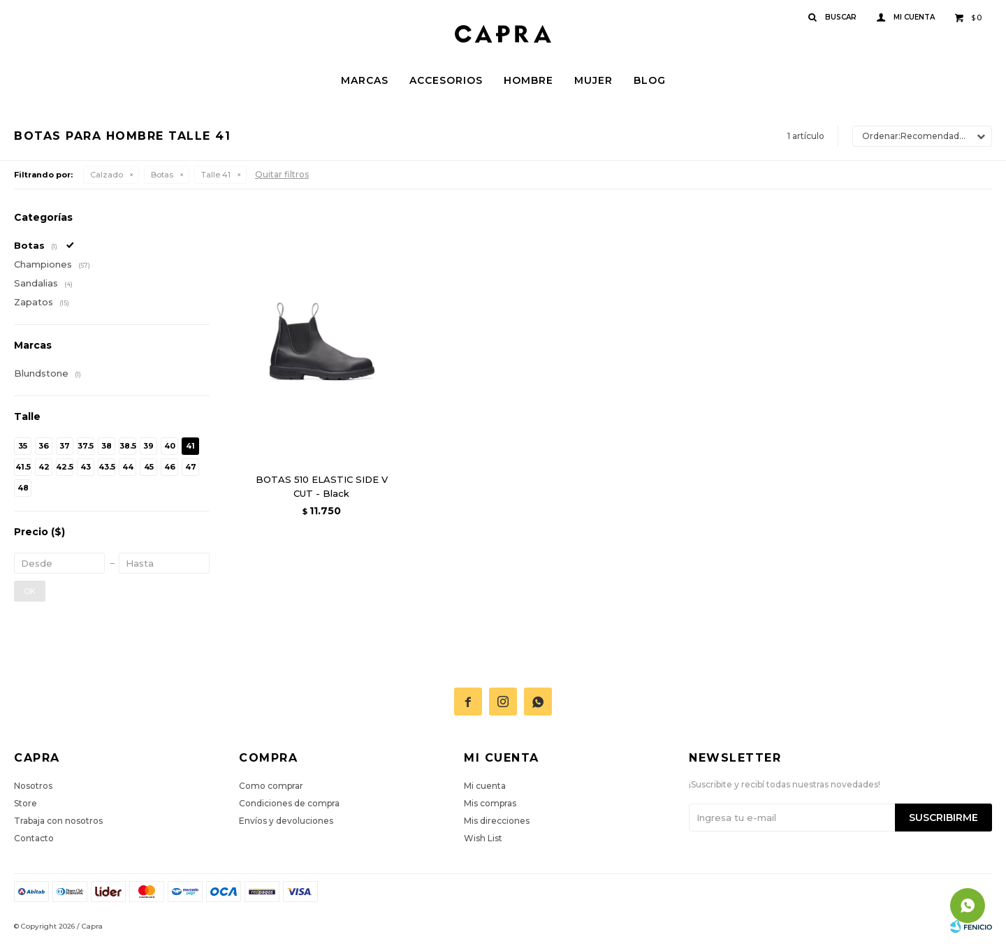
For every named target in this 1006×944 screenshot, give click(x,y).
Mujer (593, 80)
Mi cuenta (485, 785)
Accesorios (446, 80)
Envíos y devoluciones (286, 820)
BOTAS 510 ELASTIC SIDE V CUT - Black (322, 486)
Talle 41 (216, 175)
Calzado (106, 175)
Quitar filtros (282, 174)
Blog (650, 80)
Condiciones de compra (289, 803)
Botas (162, 175)
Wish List (483, 838)
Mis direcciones (497, 820)
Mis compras (490, 803)
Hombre (528, 80)
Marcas (364, 80)
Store (25, 803)
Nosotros (33, 785)
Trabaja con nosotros (58, 820)
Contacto (34, 838)
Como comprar (271, 785)
